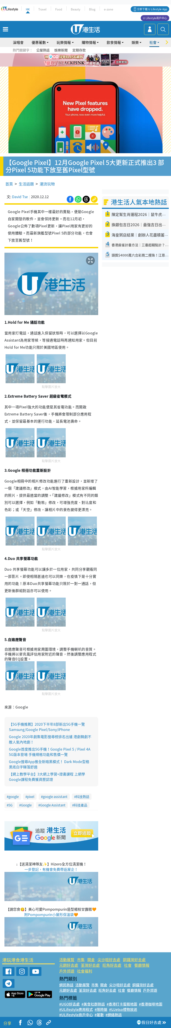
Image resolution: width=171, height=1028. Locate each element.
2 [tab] (80, 60)
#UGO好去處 (69, 1004)
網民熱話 (66, 984)
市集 (81, 959)
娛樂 (135, 42)
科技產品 (80, 805)
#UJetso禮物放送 (123, 1009)
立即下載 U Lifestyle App (152, 9)
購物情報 (89, 42)
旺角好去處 (111, 965)
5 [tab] (93, 60)
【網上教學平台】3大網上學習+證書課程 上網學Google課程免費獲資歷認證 (47, 776)
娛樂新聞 (61, 50)
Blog (92, 9)
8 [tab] (84, 65)
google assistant (55, 796)
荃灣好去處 (90, 965)
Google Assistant (52, 805)
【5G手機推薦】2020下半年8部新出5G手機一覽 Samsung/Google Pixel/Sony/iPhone (47, 726)
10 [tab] (93, 65)
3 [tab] (84, 60)
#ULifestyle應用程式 (76, 1009)
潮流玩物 (47, 184)
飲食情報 (114, 42)
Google (26, 805)
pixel (30, 796)
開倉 (91, 959)
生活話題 (26, 184)
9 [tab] (89, 65)
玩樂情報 (64, 42)
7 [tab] (80, 65)
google (13, 796)
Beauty (75, 9)
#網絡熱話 (114, 1014)
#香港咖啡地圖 (150, 1004)
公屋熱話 (43, 50)
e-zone (108, 9)
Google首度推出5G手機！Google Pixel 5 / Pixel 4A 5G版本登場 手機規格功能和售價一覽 (49, 751)
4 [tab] (89, 60)
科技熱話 (82, 796)
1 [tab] (75, 60)
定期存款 (79, 50)
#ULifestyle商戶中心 (76, 1014)
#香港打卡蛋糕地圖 (122, 1004)
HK (28, 9)
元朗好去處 (68, 965)
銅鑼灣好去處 (134, 959)
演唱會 (18, 42)
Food (58, 9)
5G (10, 805)
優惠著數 (39, 42)
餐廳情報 (141, 965)
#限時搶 (101, 1009)
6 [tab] (98, 60)
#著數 (99, 1014)
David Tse (20, 196)
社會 (153, 42)
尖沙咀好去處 (109, 959)
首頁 (9, 184)
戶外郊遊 (66, 971)
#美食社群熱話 (93, 1004)
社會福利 (84, 971)
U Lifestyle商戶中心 (155, 18)
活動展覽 (66, 959)
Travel (42, 9)
